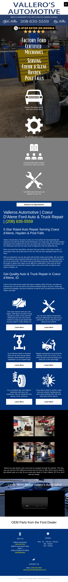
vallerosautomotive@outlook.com (34, 570)
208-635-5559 (20, 544)
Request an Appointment (34, 205)
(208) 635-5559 (19, 221)
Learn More (19, 327)
